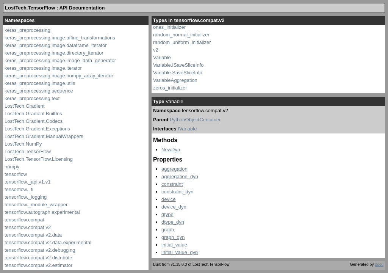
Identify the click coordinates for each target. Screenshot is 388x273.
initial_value (174, 245)
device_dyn (173, 207)
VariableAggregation (175, 80)
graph (167, 229)
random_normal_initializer (181, 35)
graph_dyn (173, 237)
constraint (172, 184)
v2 (155, 50)
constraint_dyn (177, 192)
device (168, 199)
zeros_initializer (170, 88)
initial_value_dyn (179, 252)
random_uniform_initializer (182, 42)
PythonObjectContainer (195, 119)
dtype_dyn (172, 222)
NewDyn (170, 149)
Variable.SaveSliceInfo (177, 72)
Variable (162, 57)
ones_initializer (169, 27)
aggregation (174, 169)
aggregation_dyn (179, 176)
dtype (167, 214)
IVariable (187, 129)
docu (379, 264)
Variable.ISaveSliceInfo (178, 65)
